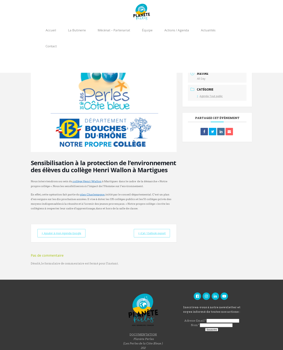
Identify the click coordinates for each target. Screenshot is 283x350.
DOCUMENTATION (143, 334)
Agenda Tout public (210, 96)
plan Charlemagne (92, 194)
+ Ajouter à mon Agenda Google (63, 233)
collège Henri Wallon (87, 181)
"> (72, 312)
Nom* (195, 325)
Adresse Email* (195, 320)
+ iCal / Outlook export (150, 233)
